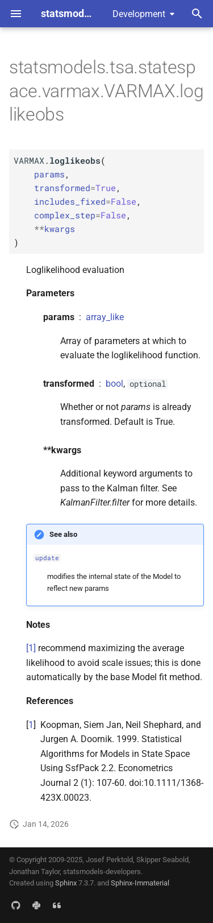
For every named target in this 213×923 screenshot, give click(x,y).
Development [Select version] (138, 14)
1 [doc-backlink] (31, 724)
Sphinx (66, 883)
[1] (31, 648)
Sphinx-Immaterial (140, 883)
